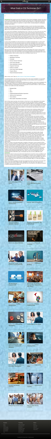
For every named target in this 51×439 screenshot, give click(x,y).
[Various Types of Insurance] (35, 208)
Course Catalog (5, 427)
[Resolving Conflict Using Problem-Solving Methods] (16, 269)
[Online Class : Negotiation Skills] (35, 370)
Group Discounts (5, 428)
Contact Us (35, 427)
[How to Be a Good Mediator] (16, 248)
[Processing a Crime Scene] (35, 330)
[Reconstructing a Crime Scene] (16, 187)
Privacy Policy (35, 429)
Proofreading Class (21, 429)
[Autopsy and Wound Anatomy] (16, 391)
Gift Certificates (5, 430)
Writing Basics (20, 427)
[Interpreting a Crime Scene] (16, 411)
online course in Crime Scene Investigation (26, 76)
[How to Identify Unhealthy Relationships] (16, 208)
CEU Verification (5, 429)
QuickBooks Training (21, 428)
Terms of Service (35, 428)
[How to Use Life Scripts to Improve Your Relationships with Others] (35, 289)
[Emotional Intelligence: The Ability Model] (35, 228)
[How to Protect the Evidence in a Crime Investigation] (16, 370)
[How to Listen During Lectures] (35, 411)
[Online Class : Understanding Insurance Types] (35, 187)
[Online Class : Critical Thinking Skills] (35, 350)
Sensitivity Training (21, 430)
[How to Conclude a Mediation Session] (16, 228)
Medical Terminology (21, 424)
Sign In (4, 424)
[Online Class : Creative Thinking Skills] (35, 309)
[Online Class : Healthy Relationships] (16, 309)
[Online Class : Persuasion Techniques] (16, 330)
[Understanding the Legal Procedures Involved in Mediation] (16, 350)
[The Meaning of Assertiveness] (16, 289)
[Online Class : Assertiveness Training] (35, 391)
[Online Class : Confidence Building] (35, 269)
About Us (34, 424)
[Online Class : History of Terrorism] (35, 248)
